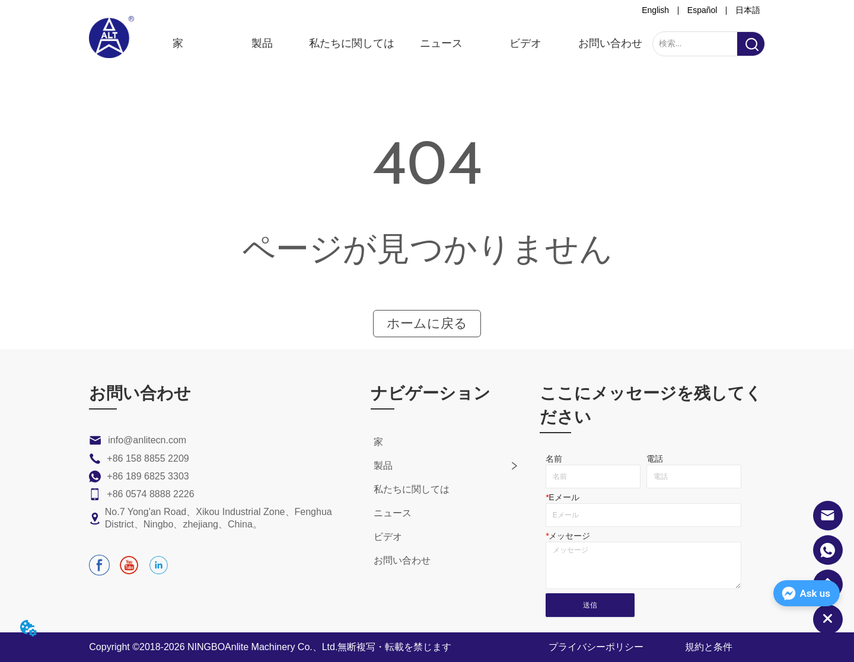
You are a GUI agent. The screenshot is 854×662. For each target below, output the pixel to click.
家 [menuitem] (178, 43)
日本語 (747, 10)
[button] (262, 43)
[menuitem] (262, 43)
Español (702, 10)
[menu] (393, 43)
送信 (590, 605)
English (655, 10)
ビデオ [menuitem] (525, 43)
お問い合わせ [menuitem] (610, 43)
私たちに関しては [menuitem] (351, 43)
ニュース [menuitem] (441, 43)
